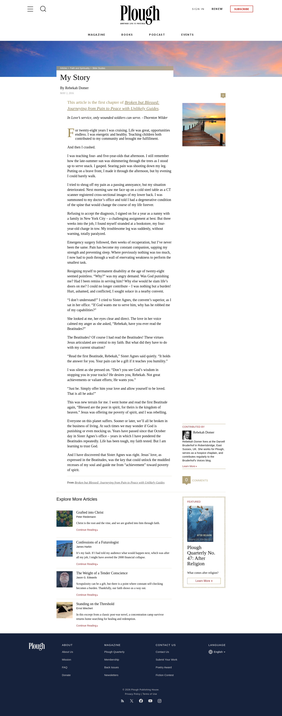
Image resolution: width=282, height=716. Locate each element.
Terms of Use (150, 694)
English (216, 652)
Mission (66, 659)
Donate (66, 675)
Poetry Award (164, 667)
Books (127, 34)
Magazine (96, 34)
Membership (111, 659)
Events (187, 34)
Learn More (202, 580)
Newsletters (111, 675)
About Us (67, 651)
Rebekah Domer (77, 88)
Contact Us (162, 651)
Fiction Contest (165, 675)
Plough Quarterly (114, 651)
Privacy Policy (132, 694)
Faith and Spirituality (80, 68)
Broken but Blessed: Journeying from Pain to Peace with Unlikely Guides (120, 482)
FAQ (64, 667)
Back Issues (111, 667)
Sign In (198, 8)
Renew (217, 8)
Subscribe (241, 9)
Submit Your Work (166, 659)
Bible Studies (99, 68)
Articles (63, 68)
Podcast (157, 34)
